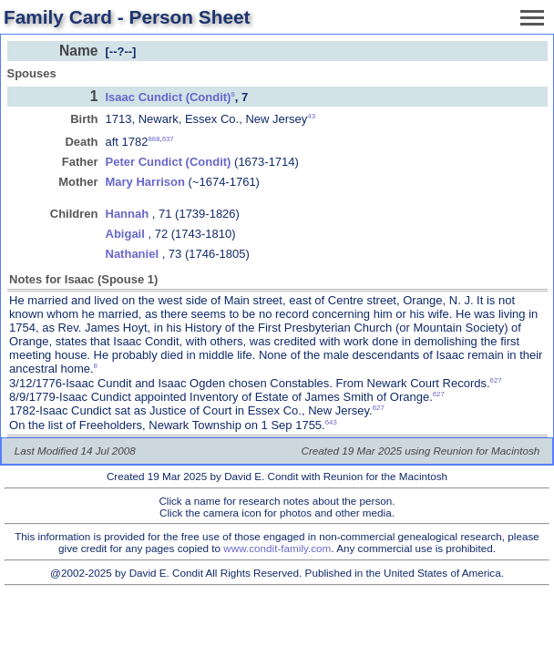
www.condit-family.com (277, 548)
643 (331, 422)
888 (154, 139)
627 (496, 380)
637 (168, 139)
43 (311, 116)
